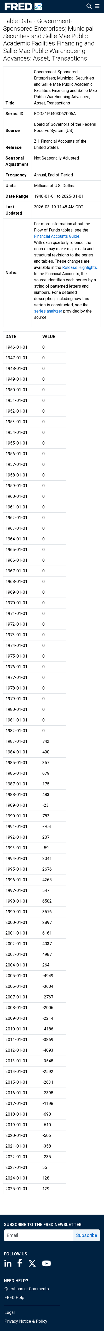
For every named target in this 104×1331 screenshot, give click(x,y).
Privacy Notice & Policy (25, 1321)
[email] (39, 1235)
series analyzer (48, 311)
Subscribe (86, 1235)
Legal (9, 1312)
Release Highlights (79, 267)
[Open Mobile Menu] (97, 6)
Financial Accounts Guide (56, 236)
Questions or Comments (26, 1288)
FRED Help (14, 1297)
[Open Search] (89, 6)
